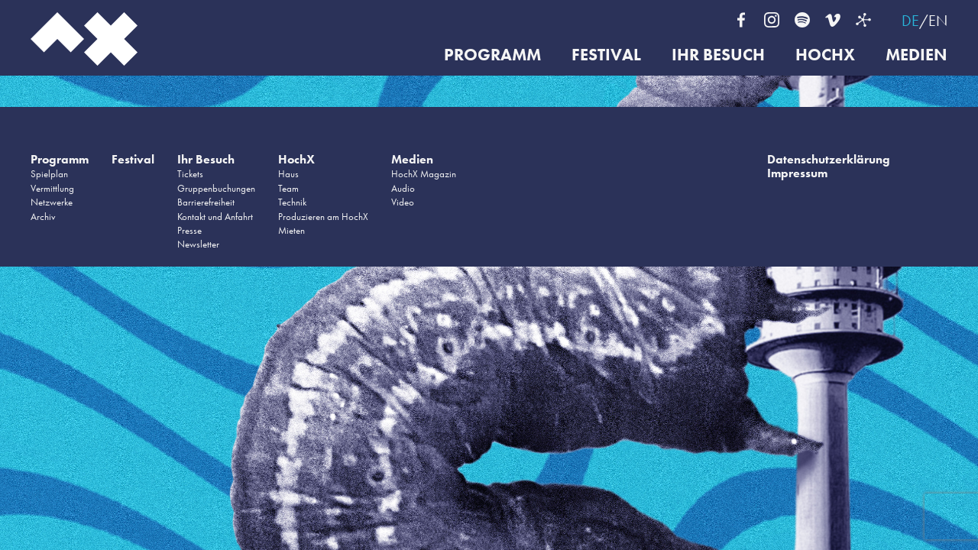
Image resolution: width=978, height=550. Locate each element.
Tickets (190, 173)
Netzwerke (52, 202)
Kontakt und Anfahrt (215, 216)
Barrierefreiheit (206, 202)
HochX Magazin (423, 173)
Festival (606, 55)
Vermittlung (52, 188)
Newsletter (198, 244)
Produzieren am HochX (323, 216)
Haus (288, 173)
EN (937, 21)
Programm (492, 55)
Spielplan (49, 173)
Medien (916, 55)
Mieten (291, 230)
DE (910, 21)
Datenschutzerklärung (828, 159)
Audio (403, 188)
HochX (825, 55)
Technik (292, 202)
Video (402, 202)
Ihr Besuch (718, 55)
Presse (189, 230)
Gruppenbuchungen (216, 188)
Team (288, 188)
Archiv (43, 216)
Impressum (797, 173)
